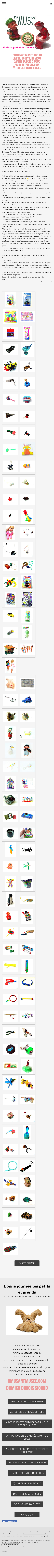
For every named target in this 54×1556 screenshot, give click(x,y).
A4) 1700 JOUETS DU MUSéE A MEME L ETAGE (27, 1437)
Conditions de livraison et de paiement (34, 1534)
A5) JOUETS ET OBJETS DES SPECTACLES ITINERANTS (27, 1450)
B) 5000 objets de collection (27, 1472)
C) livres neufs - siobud (27, 1483)
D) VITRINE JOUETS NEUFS (27, 1493)
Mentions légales (7, 1540)
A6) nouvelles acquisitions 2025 (27, 1462)
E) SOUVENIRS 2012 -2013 (27, 1504)
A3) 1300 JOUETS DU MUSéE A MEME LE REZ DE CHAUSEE (27, 1424)
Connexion (5, 1551)
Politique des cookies (25, 1542)
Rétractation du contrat (10, 1544)
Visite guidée (27, 1263)
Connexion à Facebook (9, 1521)
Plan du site (35, 1542)
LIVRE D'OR (27, 1514)
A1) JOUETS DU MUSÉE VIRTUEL (27, 1401)
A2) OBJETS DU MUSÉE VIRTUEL (27, 1411)
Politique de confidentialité (10, 1542)
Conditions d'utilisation (19, 1540)
